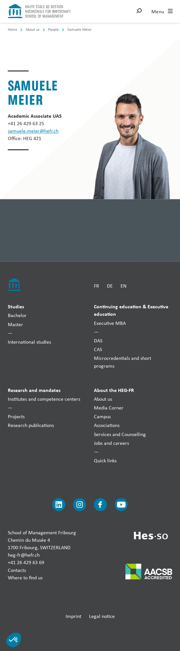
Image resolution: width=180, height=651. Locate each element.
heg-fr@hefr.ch (24, 555)
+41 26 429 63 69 (26, 562)
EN (123, 285)
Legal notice (102, 616)
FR (96, 285)
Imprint (73, 616)
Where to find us (25, 577)
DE (110, 285)
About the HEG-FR (114, 390)
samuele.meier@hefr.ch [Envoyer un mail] (33, 131)
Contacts (17, 570)
